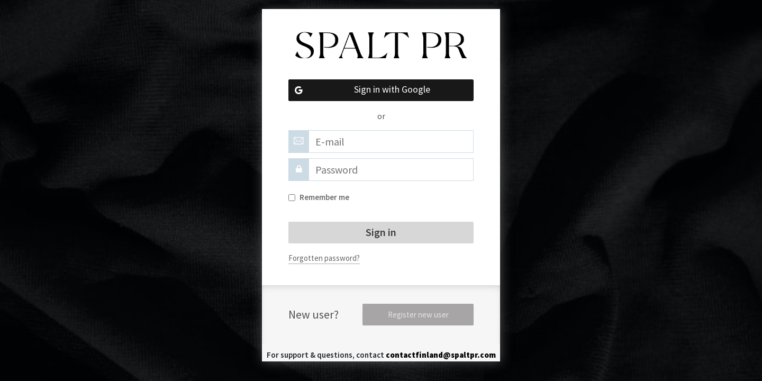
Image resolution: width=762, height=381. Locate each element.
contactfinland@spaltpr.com (441, 355)
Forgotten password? (324, 258)
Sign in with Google (359, 90)
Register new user (418, 315)
